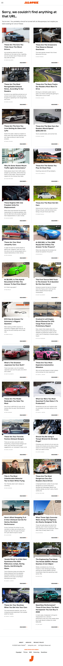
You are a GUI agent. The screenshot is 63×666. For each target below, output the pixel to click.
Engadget (19, 652)
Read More (23, 62)
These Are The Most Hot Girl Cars (47, 204)
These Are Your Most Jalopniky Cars (12, 243)
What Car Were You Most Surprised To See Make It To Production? (47, 401)
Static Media (21, 645)
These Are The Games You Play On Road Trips (46, 167)
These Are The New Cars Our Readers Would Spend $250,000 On (47, 128)
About (21, 642)
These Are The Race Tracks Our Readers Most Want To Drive (47, 86)
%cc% (27, 28)
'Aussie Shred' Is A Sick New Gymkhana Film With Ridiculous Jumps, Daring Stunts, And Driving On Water (15, 563)
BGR (30, 652)
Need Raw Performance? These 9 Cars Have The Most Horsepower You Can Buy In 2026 (47, 608)
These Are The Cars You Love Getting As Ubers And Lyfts (15, 128)
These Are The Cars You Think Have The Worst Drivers (13, 47)
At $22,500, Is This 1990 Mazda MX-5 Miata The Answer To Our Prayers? (45, 244)
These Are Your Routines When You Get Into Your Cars (15, 606)
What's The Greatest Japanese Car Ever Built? (14, 364)
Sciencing (36, 652)
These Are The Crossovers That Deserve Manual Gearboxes (46, 47)
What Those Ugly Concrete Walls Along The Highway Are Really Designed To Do (46, 519)
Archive (28, 642)
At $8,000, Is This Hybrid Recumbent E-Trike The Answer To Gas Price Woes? (15, 282)
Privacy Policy (39, 642)
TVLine (25, 652)
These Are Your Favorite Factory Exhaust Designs (14, 438)
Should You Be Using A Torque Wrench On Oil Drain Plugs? (47, 439)
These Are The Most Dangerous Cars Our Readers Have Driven (44, 478)
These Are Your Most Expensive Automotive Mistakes (45, 365)
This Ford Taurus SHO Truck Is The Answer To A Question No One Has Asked (47, 282)
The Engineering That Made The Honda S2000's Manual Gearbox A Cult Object (47, 561)
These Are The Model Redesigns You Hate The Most (14, 401)
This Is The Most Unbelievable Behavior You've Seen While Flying (14, 478)
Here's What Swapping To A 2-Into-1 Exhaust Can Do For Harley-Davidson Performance (15, 520)
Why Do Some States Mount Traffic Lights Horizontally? (15, 167)
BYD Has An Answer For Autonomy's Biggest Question (13, 321)
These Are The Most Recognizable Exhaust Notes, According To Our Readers (13, 87)
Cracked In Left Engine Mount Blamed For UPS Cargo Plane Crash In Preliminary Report (45, 322)
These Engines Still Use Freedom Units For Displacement (13, 205)
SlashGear (44, 652)
